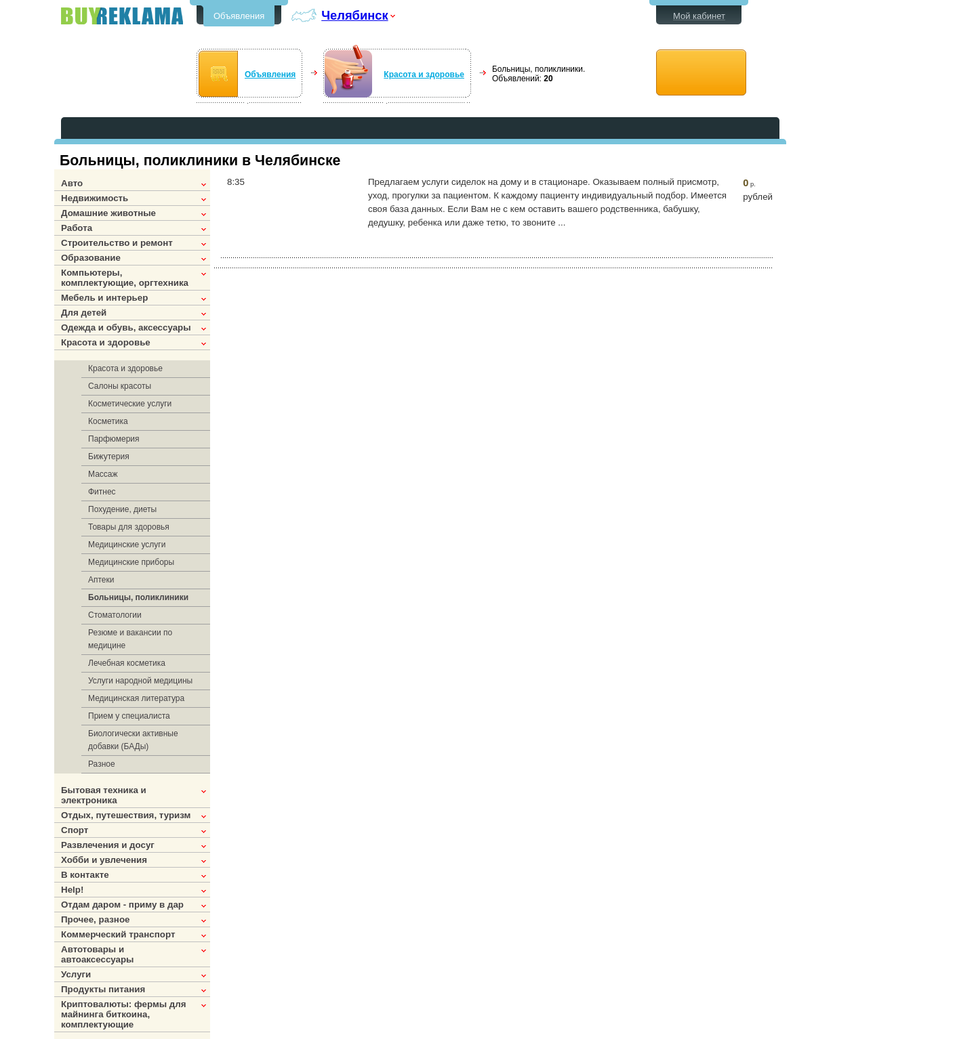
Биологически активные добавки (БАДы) (133, 740)
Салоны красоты (119, 386)
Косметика (108, 421)
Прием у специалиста (129, 716)
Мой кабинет (699, 16)
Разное (101, 764)
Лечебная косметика (126, 663)
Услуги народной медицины (140, 680)
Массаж (103, 474)
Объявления (239, 16)
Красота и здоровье (424, 74)
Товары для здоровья (128, 527)
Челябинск (354, 15)
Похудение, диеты (122, 509)
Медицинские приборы (131, 562)
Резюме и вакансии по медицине (130, 639)
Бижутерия (108, 456)
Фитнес (102, 491)
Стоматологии (115, 615)
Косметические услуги (129, 403)
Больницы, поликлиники (138, 597)
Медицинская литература (136, 698)
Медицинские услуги (126, 544)
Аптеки (101, 580)
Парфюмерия (114, 439)
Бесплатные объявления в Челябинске (122, 15)
